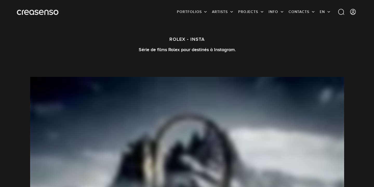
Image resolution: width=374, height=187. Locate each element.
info (273, 12)
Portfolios (189, 12)
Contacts (299, 12)
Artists (220, 12)
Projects (248, 12)
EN (322, 12)
